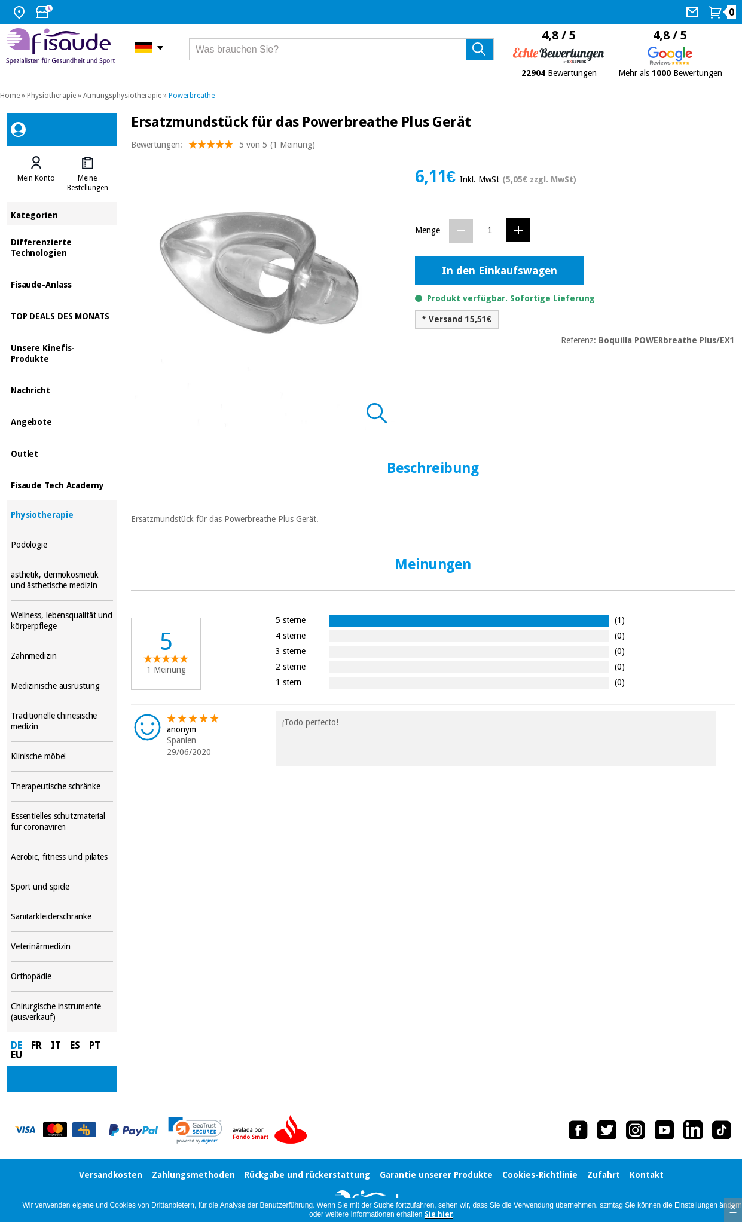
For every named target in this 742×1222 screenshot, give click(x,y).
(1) (620, 619)
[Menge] (490, 230)
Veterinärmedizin (62, 946)
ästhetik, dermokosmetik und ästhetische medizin (62, 580)
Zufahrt (603, 1175)
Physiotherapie (51, 95)
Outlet (62, 453)
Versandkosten (110, 1175)
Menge (427, 230)
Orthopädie (62, 976)
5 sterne (291, 619)
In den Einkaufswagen (499, 270)
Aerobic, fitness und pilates (62, 857)
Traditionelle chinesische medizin (62, 721)
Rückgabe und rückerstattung (307, 1175)
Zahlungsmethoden (193, 1175)
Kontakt (647, 1175)
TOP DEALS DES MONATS (62, 315)
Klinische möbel (62, 756)
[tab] (36, 174)
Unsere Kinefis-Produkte (62, 352)
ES (75, 1045)
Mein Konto (36, 178)
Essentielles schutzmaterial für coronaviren (62, 822)
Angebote (62, 421)
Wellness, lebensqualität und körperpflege (62, 621)
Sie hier (439, 1214)
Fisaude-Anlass (62, 284)
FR (36, 1045)
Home (10, 95)
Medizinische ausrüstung (62, 686)
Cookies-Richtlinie (540, 1175)
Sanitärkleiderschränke (62, 916)
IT (56, 1045)
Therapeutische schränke (62, 786)
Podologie (62, 545)
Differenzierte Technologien (62, 246)
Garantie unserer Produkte (436, 1175)
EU (16, 1055)
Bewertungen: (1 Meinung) (223, 147)
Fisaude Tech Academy (62, 484)
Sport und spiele (62, 887)
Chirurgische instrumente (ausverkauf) (62, 1012)
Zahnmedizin (62, 656)
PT (94, 1045)
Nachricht (62, 389)
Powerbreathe (192, 95)
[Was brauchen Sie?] (341, 49)
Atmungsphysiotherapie (122, 95)
